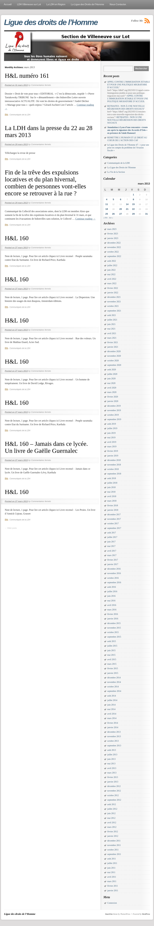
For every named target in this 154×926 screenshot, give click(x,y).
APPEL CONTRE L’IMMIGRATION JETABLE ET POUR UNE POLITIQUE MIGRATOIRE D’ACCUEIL (128, 85)
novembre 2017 (114, 519)
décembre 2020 (114, 351)
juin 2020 (111, 378)
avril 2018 (111, 496)
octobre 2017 (113, 523)
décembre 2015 (114, 623)
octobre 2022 (113, 252)
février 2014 (112, 723)
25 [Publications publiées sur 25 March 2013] (106, 213)
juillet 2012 (112, 809)
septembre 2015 (114, 637)
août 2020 (111, 369)
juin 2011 (111, 868)
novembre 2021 (114, 301)
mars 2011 (111, 881)
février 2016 (112, 614)
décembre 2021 (114, 297)
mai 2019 (111, 437)
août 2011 (111, 859)
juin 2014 (111, 705)
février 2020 (112, 397)
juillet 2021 (112, 320)
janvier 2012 (112, 836)
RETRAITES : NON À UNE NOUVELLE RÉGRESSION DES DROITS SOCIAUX (126, 120)
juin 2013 (111, 759)
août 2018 (111, 478)
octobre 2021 (113, 306)
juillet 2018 (112, 483)
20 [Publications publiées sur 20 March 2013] (120, 209)
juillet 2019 (112, 428)
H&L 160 (17, 238)
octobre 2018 (113, 469)
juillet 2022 (112, 265)
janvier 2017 (112, 564)
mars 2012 (111, 827)
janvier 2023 (112, 238)
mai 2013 (111, 763)
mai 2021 (111, 329)
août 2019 (111, 424)
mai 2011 (111, 872)
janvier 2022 (112, 292)
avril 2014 (111, 714)
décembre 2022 (114, 243)
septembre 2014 (114, 691)
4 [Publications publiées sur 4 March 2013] (106, 199)
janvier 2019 (112, 456)
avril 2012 (111, 822)
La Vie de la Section (116, 172)
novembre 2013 (114, 736)
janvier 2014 (112, 727)
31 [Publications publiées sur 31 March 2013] (146, 213)
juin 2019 (111, 433)
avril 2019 (111, 442)
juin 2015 (111, 650)
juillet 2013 (112, 754)
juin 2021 (111, 324)
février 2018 (112, 505)
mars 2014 (111, 718)
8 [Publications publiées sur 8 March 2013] (133, 199)
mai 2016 (111, 600)
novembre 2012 (114, 791)
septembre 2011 (114, 854)
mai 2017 (111, 546)
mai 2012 (111, 818)
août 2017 (111, 533)
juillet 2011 (112, 863)
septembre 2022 (114, 256)
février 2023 (112, 233)
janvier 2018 (112, 510)
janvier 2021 (112, 347)
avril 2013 (111, 768)
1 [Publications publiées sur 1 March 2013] (133, 194)
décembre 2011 (113, 841)
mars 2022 (111, 283)
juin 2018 (111, 487)
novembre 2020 (114, 356)
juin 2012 (111, 813)
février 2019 (112, 451)
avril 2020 (111, 388)
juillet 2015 (112, 646)
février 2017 (112, 560)
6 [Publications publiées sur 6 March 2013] (120, 199)
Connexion (112, 903)
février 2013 (112, 777)
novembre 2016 (114, 573)
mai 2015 (111, 655)
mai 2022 (111, 274)
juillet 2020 (112, 374)
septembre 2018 (114, 474)
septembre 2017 (114, 528)
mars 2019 (111, 446)
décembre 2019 (114, 406)
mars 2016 (111, 609)
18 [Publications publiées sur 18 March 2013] (106, 209)
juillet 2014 (112, 700)
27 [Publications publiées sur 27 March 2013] (120, 213)
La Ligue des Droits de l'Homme (121, 167)
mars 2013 (111, 773)
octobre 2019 (113, 415)
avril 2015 (111, 659)
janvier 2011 (112, 890)
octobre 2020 (113, 360)
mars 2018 (111, 501)
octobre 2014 (113, 686)
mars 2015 (111, 664)
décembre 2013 (114, 732)
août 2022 (111, 261)
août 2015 (111, 641)
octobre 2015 (113, 632)
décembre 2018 (114, 460)
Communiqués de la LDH (19, 115)
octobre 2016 (113, 578)
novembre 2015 (114, 628)
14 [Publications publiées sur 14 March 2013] (127, 204)
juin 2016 (111, 596)
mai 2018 (111, 492)
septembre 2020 (114, 365)
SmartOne (109, 914)
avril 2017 (111, 551)
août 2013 (111, 750)
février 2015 (112, 668)
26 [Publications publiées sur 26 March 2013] (113, 213)
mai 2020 (111, 383)
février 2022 (112, 288)
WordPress (146, 914)
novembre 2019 (114, 410)
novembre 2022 (114, 247)
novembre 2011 (114, 845)
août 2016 (111, 587)
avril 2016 (111, 605)
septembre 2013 (114, 745)
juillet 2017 (112, 537)
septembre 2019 (114, 419)
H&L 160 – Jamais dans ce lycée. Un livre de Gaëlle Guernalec (46, 447)
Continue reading (85, 218)
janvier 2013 (112, 782)
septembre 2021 (114, 311)
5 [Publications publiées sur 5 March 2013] (113, 199)
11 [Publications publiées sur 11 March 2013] (106, 204)
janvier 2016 (112, 618)
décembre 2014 (114, 677)
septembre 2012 (114, 800)
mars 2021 (111, 338)
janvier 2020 (112, 401)
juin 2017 (111, 542)
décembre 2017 (114, 514)
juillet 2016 (112, 591)
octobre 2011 (113, 850)
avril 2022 (111, 279)
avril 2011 (111, 877)
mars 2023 (111, 229)
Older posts (11, 528)
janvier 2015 (112, 673)
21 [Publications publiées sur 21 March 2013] (127, 209)
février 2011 (112, 886)
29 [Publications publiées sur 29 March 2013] (133, 213)
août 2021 (111, 315)
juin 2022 (111, 270)
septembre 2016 (114, 582)
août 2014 (111, 696)
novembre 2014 (114, 682)
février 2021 (112, 342)
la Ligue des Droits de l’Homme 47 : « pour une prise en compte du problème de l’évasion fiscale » (128, 148)
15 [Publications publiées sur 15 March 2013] (133, 204)
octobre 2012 (113, 795)
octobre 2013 (113, 741)
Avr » (111, 218)
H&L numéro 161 (27, 75)
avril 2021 (111, 333)
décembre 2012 (114, 786)
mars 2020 (111, 392)
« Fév (105, 218)
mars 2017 (111, 555)
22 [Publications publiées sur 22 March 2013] (133, 209)
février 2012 (112, 831)
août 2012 (111, 804)
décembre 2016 (114, 569)
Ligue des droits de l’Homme (50, 22)
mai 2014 (111, 709)
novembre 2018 (114, 465)
